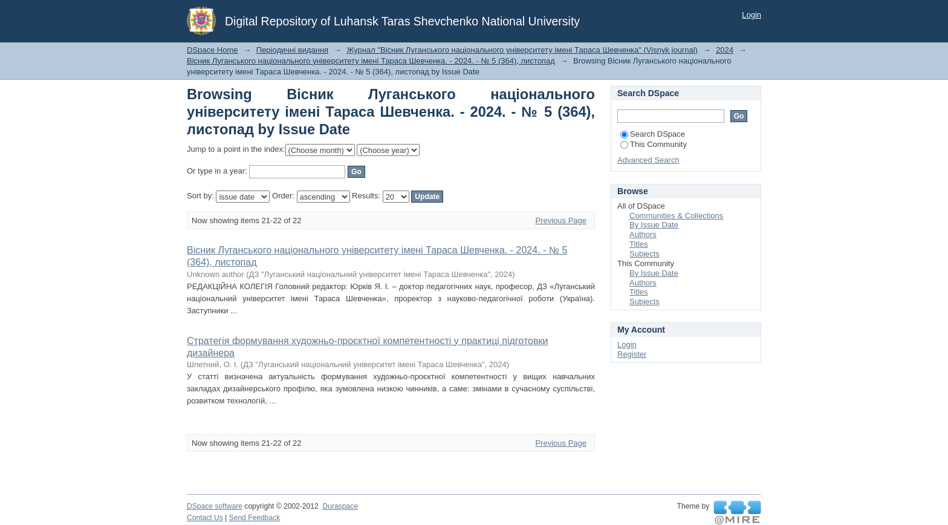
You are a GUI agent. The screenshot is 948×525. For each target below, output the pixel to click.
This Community (653, 144)
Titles (638, 244)
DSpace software (214, 506)
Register (631, 354)
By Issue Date (653, 224)
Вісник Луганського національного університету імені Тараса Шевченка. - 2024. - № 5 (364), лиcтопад (371, 60)
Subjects (644, 253)
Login (751, 14)
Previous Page (560, 220)
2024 (724, 49)
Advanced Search (648, 160)
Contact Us (205, 518)
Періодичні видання (292, 49)
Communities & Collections (676, 215)
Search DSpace (652, 134)
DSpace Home (212, 49)
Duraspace (339, 506)
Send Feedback (255, 518)
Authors (643, 234)
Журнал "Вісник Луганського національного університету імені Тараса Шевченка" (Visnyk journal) (522, 49)
